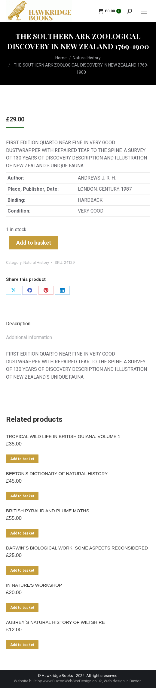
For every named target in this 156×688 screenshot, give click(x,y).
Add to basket (33, 243)
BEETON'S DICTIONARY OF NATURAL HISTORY (57, 473)
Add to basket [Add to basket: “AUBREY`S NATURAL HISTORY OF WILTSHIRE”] (22, 645)
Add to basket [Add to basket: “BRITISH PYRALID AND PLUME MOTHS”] (22, 533)
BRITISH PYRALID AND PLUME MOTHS (47, 510)
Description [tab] (18, 323)
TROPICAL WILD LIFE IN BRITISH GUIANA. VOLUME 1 (63, 436)
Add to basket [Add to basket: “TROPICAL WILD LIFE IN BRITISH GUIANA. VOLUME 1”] (22, 459)
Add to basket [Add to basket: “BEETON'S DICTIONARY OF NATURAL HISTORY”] (22, 496)
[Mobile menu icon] (144, 11)
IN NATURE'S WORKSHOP (34, 585)
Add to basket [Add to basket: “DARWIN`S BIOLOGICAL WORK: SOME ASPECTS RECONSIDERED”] (22, 570)
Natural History (36, 262)
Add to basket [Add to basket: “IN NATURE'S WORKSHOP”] (22, 608)
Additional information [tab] (29, 337)
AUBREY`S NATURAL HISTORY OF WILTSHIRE (55, 622)
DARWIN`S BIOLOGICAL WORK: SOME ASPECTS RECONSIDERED (77, 547)
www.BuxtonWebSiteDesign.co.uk (72, 681)
